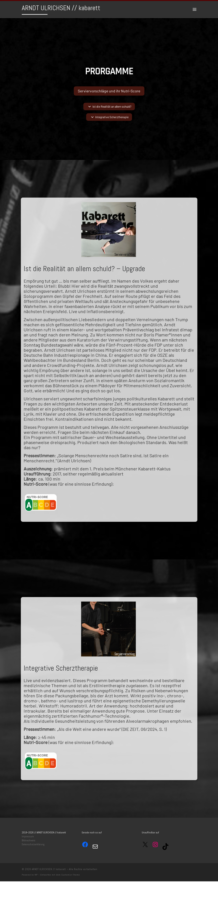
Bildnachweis (28, 840)
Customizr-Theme (70, 874)
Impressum (28, 836)
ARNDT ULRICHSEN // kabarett (49, 869)
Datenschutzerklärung (33, 844)
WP (36, 874)
